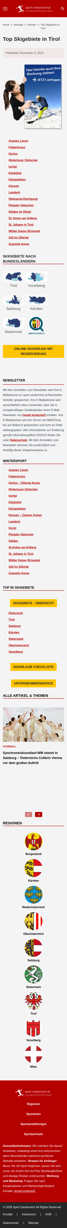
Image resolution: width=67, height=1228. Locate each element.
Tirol (12, 619)
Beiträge (18, 24)
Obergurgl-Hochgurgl (23, 198)
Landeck (14, 192)
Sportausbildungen (34, 1124)
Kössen (14, 186)
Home (6, 24)
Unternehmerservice (33, 683)
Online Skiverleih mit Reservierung (33, 351)
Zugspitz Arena (19, 244)
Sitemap (33, 1222)
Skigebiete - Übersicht (33, 603)
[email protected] (34, 415)
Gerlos (13, 153)
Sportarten (33, 1114)
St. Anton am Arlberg (23, 218)
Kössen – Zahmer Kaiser (25, 515)
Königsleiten (17, 179)
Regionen (33, 1104)
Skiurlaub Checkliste (33, 667)
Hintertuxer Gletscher (23, 160)
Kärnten (32, 24)
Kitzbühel (15, 173)
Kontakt (8, 1214)
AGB (48, 1214)
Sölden (13, 540)
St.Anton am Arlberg (22, 547)
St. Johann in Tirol (21, 224)
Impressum (29, 1214)
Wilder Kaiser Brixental (24, 231)
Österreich (16, 613)
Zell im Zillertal (19, 237)
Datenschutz (18, 440)
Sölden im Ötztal (20, 211)
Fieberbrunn (17, 147)
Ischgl (13, 166)
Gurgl (12, 528)
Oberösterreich (19, 645)
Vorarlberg (16, 651)
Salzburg (15, 626)
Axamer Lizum (18, 140)
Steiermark (16, 638)
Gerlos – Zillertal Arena (24, 482)
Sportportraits (33, 1134)
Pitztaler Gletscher (21, 205)
